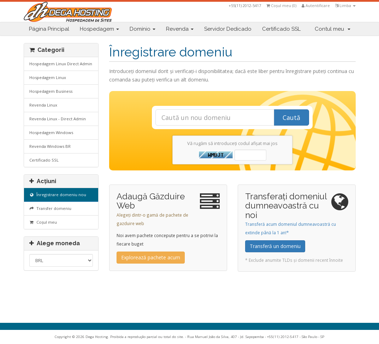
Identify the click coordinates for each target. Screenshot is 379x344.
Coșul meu (43, 222)
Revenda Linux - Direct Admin (57, 118)
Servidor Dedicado (227, 29)
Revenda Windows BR (50, 146)
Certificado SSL (281, 29)
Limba (345, 5)
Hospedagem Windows (51, 132)
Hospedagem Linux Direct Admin (60, 63)
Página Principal (49, 29)
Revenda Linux (43, 105)
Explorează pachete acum (150, 257)
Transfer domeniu (50, 208)
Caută (291, 117)
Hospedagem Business (50, 91)
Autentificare (316, 5)
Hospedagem (99, 29)
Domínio (142, 29)
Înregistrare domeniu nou (58, 194)
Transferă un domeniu (275, 246)
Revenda (180, 29)
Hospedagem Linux (47, 77)
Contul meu (332, 29)
